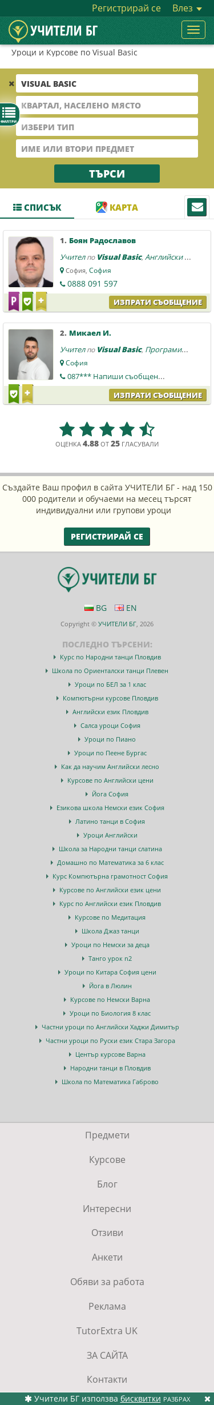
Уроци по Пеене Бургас (110, 752)
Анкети (107, 1257)
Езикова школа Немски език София (110, 807)
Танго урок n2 (110, 958)
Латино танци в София (110, 821)
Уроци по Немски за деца (110, 944)
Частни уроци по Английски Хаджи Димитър (110, 1026)
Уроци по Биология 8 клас (110, 1013)
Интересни (107, 1208)
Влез (187, 8)
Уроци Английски (110, 835)
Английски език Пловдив (110, 711)
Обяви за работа (107, 1281)
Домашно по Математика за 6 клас (110, 862)
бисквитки (140, 1398)
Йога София (110, 794)
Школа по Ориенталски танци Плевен (110, 670)
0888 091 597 (92, 283)
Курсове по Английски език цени (110, 889)
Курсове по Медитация (110, 917)
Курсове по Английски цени (110, 780)
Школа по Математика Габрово (110, 1081)
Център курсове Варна (110, 1054)
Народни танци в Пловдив (110, 1068)
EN (126, 607)
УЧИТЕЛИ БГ (117, 623)
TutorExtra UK (107, 1331)
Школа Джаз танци (110, 931)
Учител (72, 257)
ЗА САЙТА (107, 1355)
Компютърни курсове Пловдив (110, 698)
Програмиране (172, 349)
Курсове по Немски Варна (110, 999)
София (100, 270)
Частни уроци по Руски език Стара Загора (110, 1040)
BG (95, 607)
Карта (117, 207)
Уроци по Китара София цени (110, 972)
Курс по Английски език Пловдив (110, 903)
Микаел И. (90, 333)
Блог (107, 1184)
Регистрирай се (126, 8)
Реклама (107, 1306)
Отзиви (107, 1232)
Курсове (107, 1159)
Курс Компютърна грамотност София (110, 876)
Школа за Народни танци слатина (110, 848)
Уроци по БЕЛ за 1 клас (110, 684)
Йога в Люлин (110, 985)
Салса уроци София (110, 725)
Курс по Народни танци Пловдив (110, 657)
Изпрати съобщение (158, 302)
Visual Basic (119, 257)
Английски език (172, 257)
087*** (119, 376)
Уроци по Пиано (110, 739)
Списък (37, 207)
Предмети (107, 1135)
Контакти (107, 1379)
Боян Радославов (102, 240)
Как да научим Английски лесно (110, 766)
